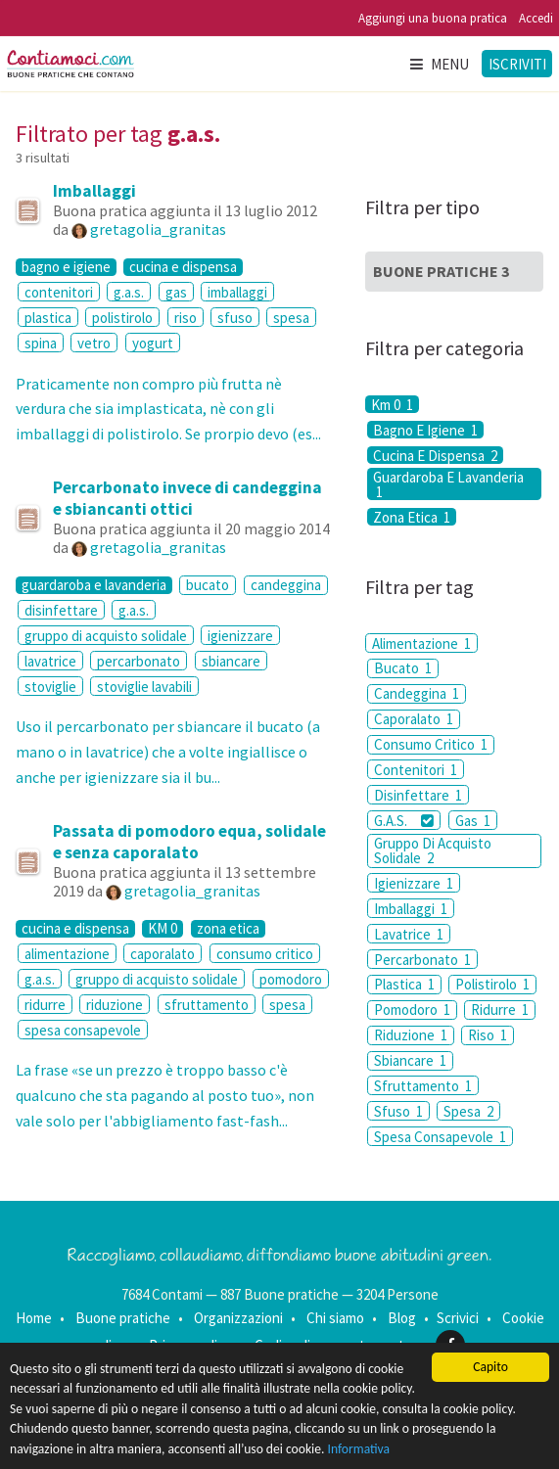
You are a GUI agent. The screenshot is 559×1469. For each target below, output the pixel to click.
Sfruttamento (423, 1086)
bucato (207, 584)
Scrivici (458, 1317)
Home (34, 1317)
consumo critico (264, 953)
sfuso (235, 317)
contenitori (58, 292)
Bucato (403, 668)
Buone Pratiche (441, 271)
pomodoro (290, 979)
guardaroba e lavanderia (94, 585)
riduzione (114, 1004)
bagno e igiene (66, 267)
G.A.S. (404, 820)
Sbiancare (410, 1060)
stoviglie (50, 686)
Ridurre (500, 1009)
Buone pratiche (122, 1317)
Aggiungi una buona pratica (432, 18)
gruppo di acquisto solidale (105, 635)
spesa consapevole (82, 1030)
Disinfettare (418, 795)
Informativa (359, 1449)
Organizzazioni (238, 1317)
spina (40, 343)
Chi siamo (335, 1317)
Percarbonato (422, 959)
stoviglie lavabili (144, 686)
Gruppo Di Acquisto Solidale (432, 850)
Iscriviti (517, 64)
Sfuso (398, 1111)
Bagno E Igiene (425, 429)
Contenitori (415, 769)
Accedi (536, 18)
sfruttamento (206, 1004)
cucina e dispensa (183, 267)
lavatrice (50, 661)
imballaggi (237, 292)
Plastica (404, 984)
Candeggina (416, 693)
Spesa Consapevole (440, 1136)
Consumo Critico (431, 744)
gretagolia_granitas (158, 229)
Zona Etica (411, 517)
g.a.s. (129, 292)
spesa (291, 317)
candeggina (286, 584)
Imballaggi (94, 191)
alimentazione (67, 953)
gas (176, 292)
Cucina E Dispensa (435, 455)
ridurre (45, 1004)
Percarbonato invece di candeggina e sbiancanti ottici (187, 498)
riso (185, 317)
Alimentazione (421, 643)
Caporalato (413, 719)
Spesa (468, 1111)
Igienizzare (413, 883)
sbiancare (231, 661)
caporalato (162, 953)
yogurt (152, 343)
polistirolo (122, 317)
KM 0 (162, 929)
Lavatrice (408, 934)
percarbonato (138, 661)
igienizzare (240, 635)
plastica (47, 317)
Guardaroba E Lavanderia (448, 484)
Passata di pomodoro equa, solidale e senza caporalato (189, 841)
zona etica (228, 929)
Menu (438, 64)
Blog (402, 1317)
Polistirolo (492, 984)
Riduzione (410, 1035)
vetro (94, 343)
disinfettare (61, 610)
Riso (487, 1035)
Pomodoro (412, 1009)
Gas (472, 820)
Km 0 (392, 404)
